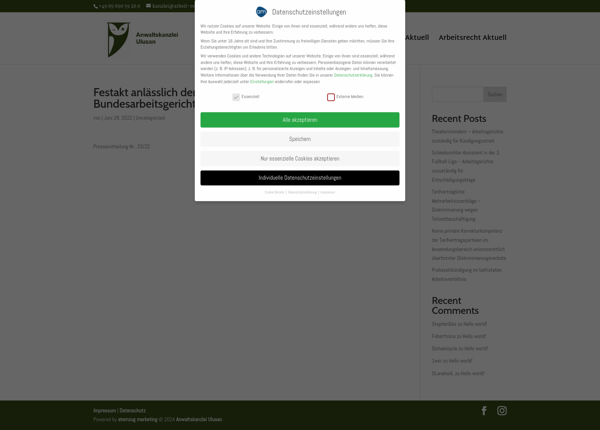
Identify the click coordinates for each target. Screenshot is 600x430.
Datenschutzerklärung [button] (302, 189)
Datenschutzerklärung (353, 72)
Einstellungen (262, 78)
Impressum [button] (328, 189)
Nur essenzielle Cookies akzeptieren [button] (300, 155)
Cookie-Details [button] (275, 189)
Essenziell (245, 93)
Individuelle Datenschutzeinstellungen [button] (300, 174)
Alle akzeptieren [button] (300, 116)
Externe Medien (345, 93)
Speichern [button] (300, 135)
